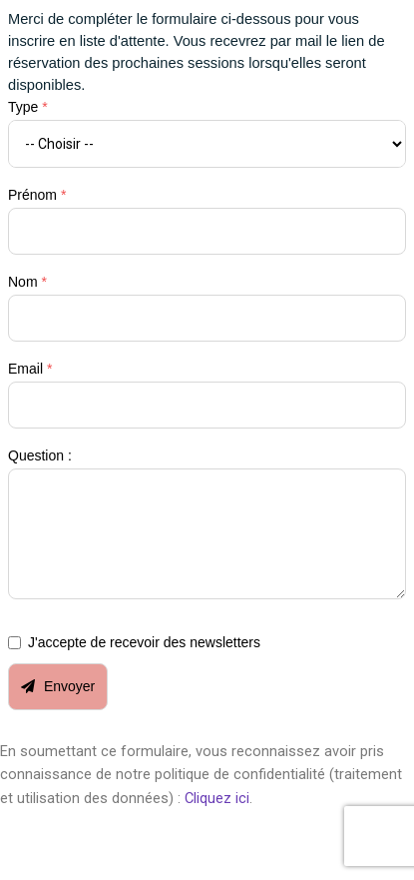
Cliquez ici (217, 798)
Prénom (37, 195)
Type (28, 107)
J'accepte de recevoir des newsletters (144, 642)
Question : (40, 455)
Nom (27, 282)
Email (30, 369)
